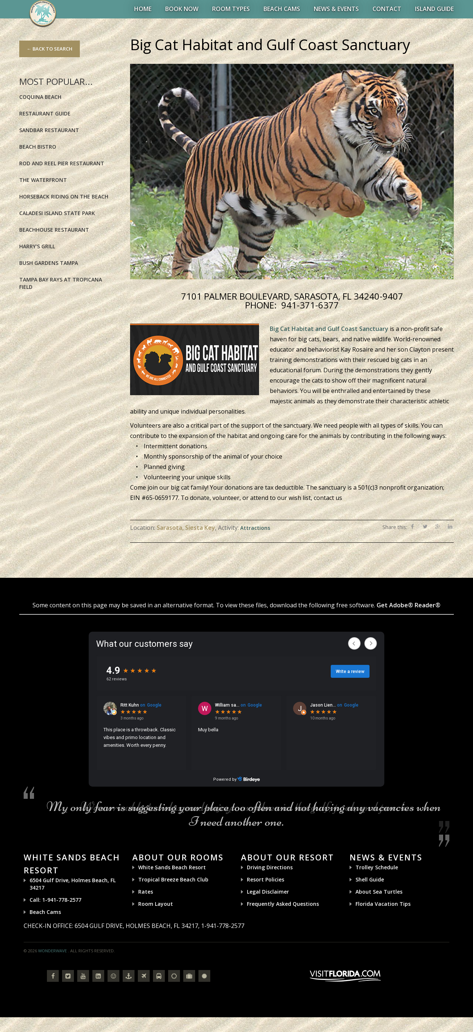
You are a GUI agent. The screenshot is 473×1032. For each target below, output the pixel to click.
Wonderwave (52, 950)
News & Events (336, 9)
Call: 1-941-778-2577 (55, 899)
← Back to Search (49, 48)
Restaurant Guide (45, 113)
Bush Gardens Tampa (48, 262)
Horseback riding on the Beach (63, 196)
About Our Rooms (178, 857)
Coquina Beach (40, 96)
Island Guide (434, 9)
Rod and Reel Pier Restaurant (61, 163)
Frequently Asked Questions (283, 903)
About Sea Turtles (378, 891)
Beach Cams (281, 9)
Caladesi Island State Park (57, 213)
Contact (386, 9)
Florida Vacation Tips (383, 903)
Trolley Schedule (376, 867)
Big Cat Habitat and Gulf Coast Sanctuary (329, 329)
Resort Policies (265, 879)
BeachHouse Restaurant (54, 229)
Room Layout (155, 903)
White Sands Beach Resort (172, 867)
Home (143, 9)
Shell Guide (369, 879)
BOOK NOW (181, 9)
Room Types (231, 9)
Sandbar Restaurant (49, 130)
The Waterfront (43, 179)
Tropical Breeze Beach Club (173, 879)
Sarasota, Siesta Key (186, 528)
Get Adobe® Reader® (408, 605)
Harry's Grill (37, 246)
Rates (145, 891)
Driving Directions (270, 867)
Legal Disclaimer (268, 891)
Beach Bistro (37, 146)
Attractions (255, 527)
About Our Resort (287, 857)
